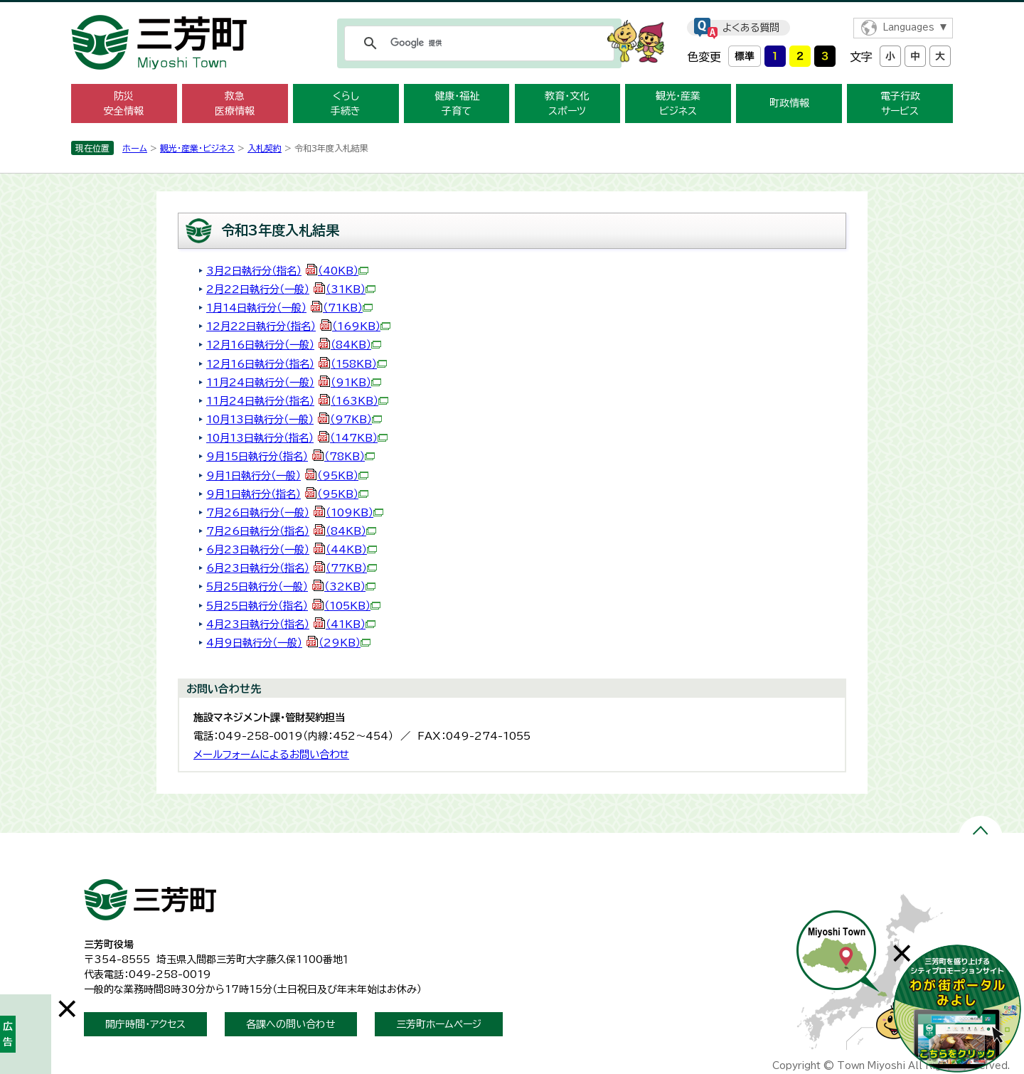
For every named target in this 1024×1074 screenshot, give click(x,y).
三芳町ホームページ (438, 1024)
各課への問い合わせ (291, 1024)
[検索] (477, 43)
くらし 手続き (346, 103)
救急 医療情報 (235, 103)
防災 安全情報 (124, 103)
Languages (908, 27)
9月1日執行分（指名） (287, 494)
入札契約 (264, 148)
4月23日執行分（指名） (290, 624)
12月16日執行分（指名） (296, 363)
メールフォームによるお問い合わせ (271, 754)
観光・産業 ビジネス (678, 103)
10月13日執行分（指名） (297, 437)
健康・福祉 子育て (456, 103)
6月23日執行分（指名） (291, 568)
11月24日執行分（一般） (293, 382)
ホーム (134, 148)
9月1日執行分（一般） (287, 475)
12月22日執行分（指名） (298, 326)
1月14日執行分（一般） (289, 307)
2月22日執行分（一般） (290, 289)
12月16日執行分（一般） (293, 344)
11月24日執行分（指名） (297, 400)
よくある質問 (750, 28)
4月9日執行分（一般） (288, 642)
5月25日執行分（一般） (290, 586)
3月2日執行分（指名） (287, 270)
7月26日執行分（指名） (291, 531)
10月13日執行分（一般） (294, 419)
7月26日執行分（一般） (294, 512)
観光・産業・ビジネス (197, 148)
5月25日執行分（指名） (293, 605)
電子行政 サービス (900, 103)
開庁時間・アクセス (145, 1024)
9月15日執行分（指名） (290, 456)
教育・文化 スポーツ (567, 103)
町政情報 (789, 103)
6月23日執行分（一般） (291, 549)
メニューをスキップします (512, 9)
